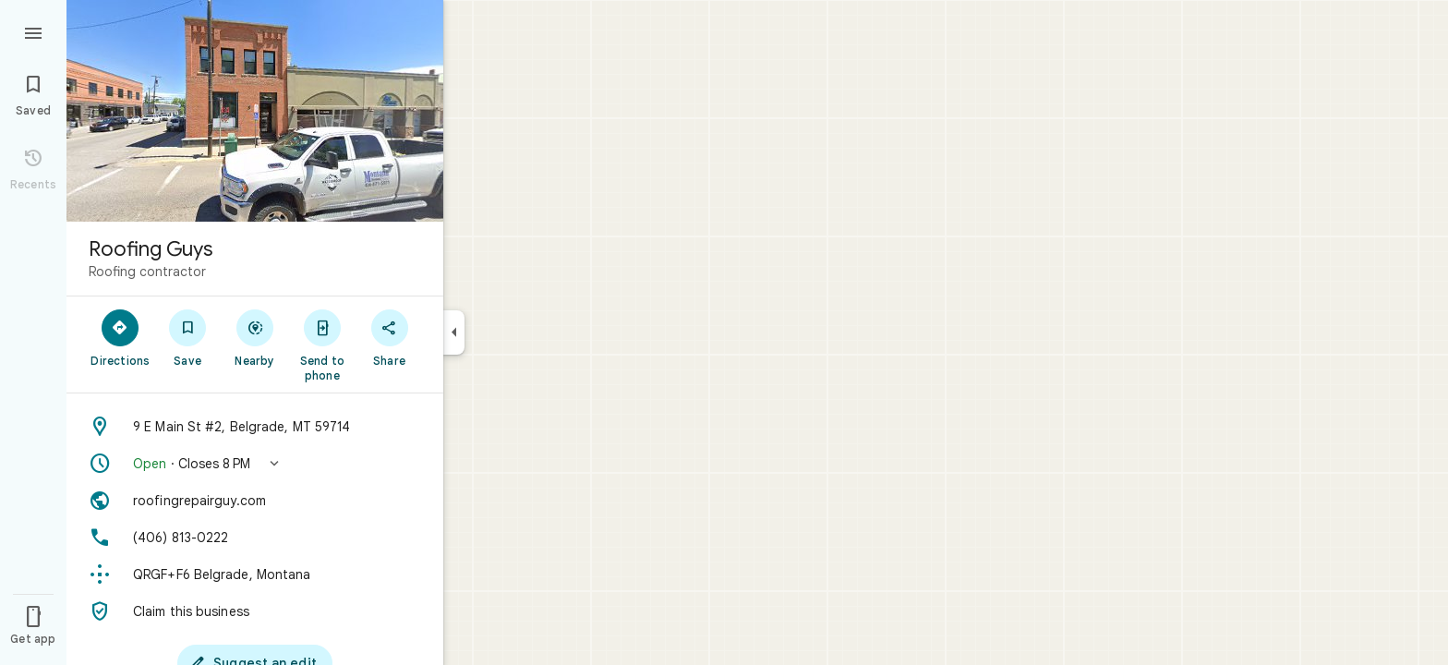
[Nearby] (255, 337)
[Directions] (120, 337)
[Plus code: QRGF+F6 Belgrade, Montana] (254, 574)
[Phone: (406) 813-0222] (254, 537)
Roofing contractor (147, 271)
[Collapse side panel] (454, 332)
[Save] (188, 337)
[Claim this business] (254, 611)
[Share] (389, 337)
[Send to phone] (322, 344)
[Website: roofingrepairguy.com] (254, 500)
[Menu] (33, 31)
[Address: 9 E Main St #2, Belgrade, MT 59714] (254, 426)
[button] (254, 463)
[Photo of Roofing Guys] (254, 111)
